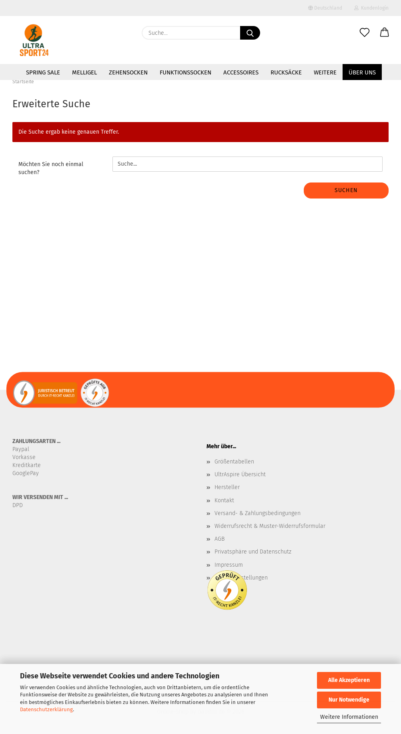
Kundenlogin (371, 8)
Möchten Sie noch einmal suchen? (50, 168)
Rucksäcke (286, 72)
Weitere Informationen (349, 717)
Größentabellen (234, 461)
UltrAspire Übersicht (240, 474)
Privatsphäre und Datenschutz (253, 551)
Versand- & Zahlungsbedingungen (258, 513)
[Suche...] (250, 33)
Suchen (346, 190)
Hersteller (227, 487)
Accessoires (241, 72)
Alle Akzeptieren (349, 680)
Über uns (362, 72)
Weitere (325, 72)
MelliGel (84, 72)
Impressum (229, 565)
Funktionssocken (185, 72)
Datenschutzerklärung (46, 709)
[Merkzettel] (365, 33)
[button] (385, 33)
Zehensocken (128, 72)
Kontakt (224, 500)
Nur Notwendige (349, 699)
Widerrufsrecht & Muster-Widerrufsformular (270, 526)
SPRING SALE (43, 72)
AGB (220, 538)
